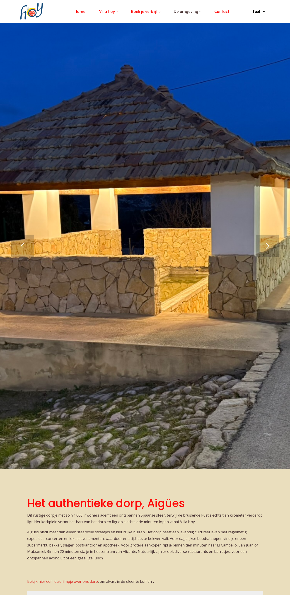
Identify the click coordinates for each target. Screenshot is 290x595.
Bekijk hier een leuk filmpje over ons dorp (62, 581)
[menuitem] (80, 11)
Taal (256, 11)
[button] (22, 246)
